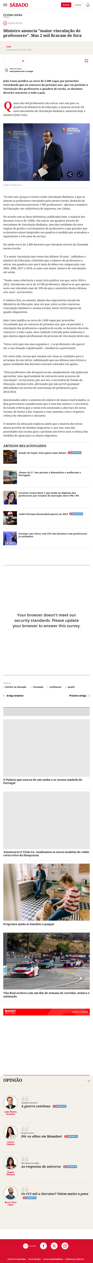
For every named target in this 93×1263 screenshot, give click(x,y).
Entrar (78, 4)
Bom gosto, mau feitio (30, 1163)
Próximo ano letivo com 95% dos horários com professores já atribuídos (53, 535)
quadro (71, 686)
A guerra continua (35, 1106)
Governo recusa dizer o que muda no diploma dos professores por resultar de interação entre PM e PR (49, 494)
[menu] (5, 5)
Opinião (12, 1080)
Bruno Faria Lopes (10, 1203)
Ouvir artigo (13, 23)
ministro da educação (15, 686)
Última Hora (12, 15)
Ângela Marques (10, 1173)
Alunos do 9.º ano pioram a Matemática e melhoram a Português (50, 474)
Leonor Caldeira (11, 1143)
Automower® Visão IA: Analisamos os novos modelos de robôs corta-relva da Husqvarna (46, 853)
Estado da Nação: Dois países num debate (42, 452)
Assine (66, 4)
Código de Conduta (74, 1259)
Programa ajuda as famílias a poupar (28, 924)
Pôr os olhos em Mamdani (41, 1136)
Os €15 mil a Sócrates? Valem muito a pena (54, 1194)
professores (55, 686)
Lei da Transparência (53, 1259)
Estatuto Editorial (17, 1259)
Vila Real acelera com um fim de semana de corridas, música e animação (46, 994)
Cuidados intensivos (29, 1102)
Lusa (9, 46)
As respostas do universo (41, 1166)
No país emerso (27, 1133)
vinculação (37, 686)
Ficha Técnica (34, 1259)
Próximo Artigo (77, 695)
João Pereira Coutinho (11, 1113)
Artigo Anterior (15, 695)
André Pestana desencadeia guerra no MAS (43, 514)
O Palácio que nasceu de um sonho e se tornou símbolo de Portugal (42, 781)
